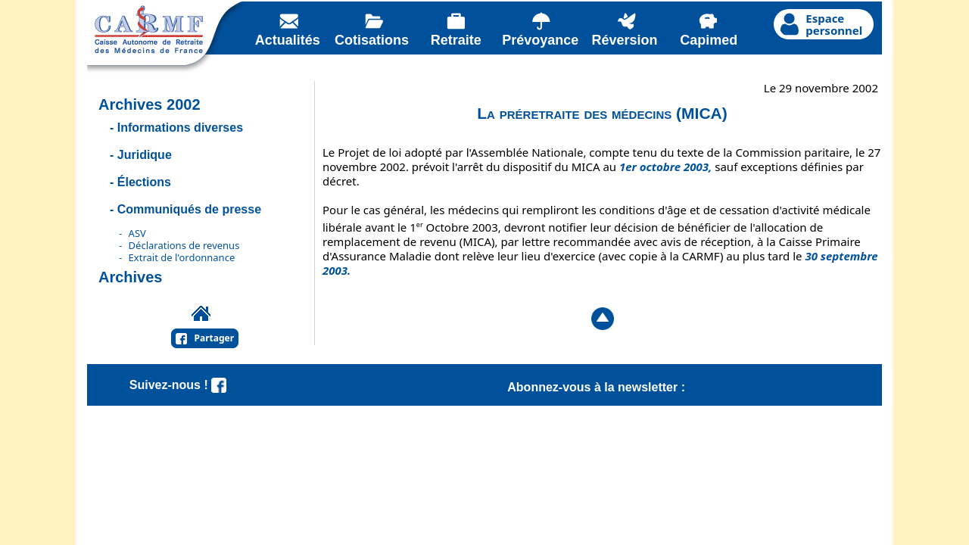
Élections (144, 182)
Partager (215, 338)
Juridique (144, 154)
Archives (130, 277)
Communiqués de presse (189, 209)
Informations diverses (180, 127)
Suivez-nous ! (177, 384)
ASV (137, 233)
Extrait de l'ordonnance (182, 257)
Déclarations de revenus (184, 245)
